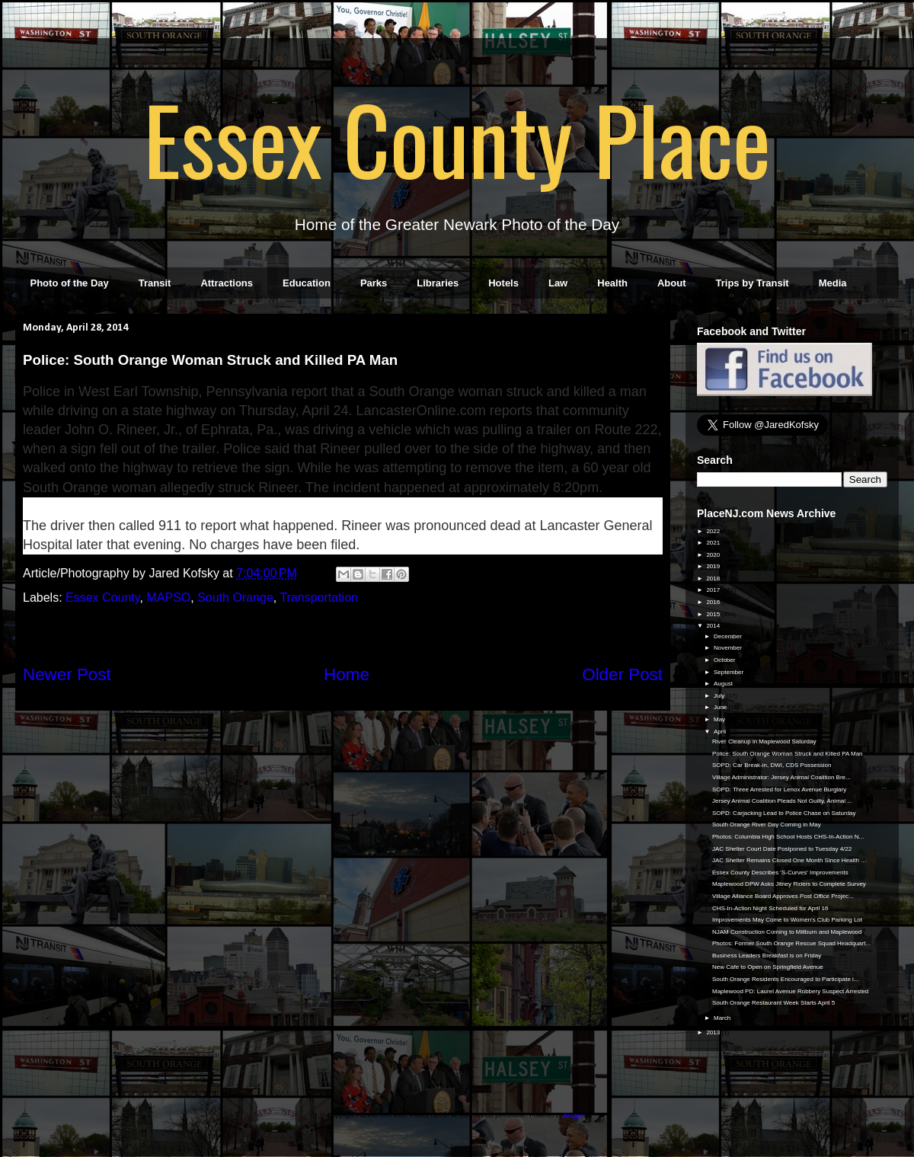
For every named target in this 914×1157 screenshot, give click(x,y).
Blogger (574, 1115)
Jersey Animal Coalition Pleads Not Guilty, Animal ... (782, 800)
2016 (713, 602)
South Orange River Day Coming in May (766, 824)
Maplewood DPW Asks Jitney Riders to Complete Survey (789, 884)
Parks (373, 283)
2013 (713, 1032)
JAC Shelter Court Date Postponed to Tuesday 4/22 (782, 848)
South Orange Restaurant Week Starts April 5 (773, 1002)
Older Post (622, 674)
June (721, 707)
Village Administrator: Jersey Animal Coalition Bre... (781, 777)
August (724, 683)
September (729, 672)
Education (307, 283)
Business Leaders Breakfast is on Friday (766, 955)
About (671, 283)
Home (346, 674)
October (725, 660)
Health (612, 283)
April (720, 731)
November (728, 647)
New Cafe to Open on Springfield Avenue (767, 967)
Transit (155, 283)
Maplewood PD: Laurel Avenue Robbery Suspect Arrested (790, 991)
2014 (713, 625)
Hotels (503, 283)
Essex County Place (457, 138)
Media (833, 283)
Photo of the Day (69, 283)
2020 (713, 554)
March (723, 1018)
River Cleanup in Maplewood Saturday (764, 741)
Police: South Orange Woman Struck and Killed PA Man (787, 753)
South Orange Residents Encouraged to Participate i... (785, 979)
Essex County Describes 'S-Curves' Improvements (780, 872)
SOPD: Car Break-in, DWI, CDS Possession (771, 765)
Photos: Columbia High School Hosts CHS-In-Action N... (788, 836)
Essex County (103, 597)
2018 (713, 578)
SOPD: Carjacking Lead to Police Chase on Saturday (784, 813)
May (720, 719)
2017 (713, 589)
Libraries (438, 283)
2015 (713, 614)
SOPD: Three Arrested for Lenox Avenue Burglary (779, 789)
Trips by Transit (752, 283)
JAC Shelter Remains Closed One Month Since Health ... (789, 860)
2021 (713, 542)
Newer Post (67, 674)
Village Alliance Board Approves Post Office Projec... (783, 896)
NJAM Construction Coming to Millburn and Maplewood (787, 931)
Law (557, 283)
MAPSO (168, 597)
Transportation (319, 597)
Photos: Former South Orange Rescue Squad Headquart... (791, 943)
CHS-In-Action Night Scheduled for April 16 (770, 908)
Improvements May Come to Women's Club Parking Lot (787, 919)
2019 (713, 566)
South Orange (235, 597)
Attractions (226, 283)
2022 (713, 531)
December (728, 636)
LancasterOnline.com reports (444, 410)
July (720, 695)
